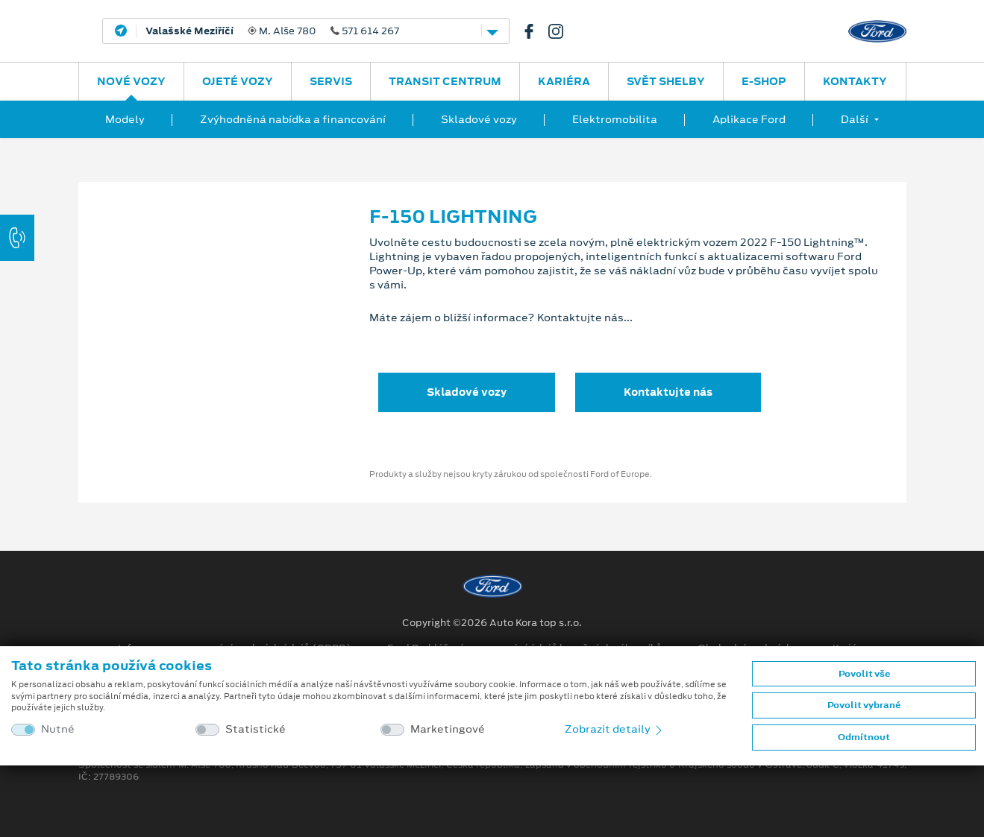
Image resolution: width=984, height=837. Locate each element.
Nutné (58, 729)
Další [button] (854, 119)
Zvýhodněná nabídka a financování (293, 119)
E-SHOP (764, 81)
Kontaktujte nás (668, 392)
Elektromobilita (614, 119)
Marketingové (447, 729)
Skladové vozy (479, 119)
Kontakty (855, 81)
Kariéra (564, 81)
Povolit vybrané (863, 705)
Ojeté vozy (237, 81)
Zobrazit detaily (615, 728)
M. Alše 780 (272, 31)
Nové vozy (131, 81)
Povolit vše (864, 674)
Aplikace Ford (749, 119)
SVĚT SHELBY (666, 81)
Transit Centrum (445, 81)
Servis (331, 81)
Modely (125, 119)
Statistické (255, 729)
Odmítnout (864, 737)
